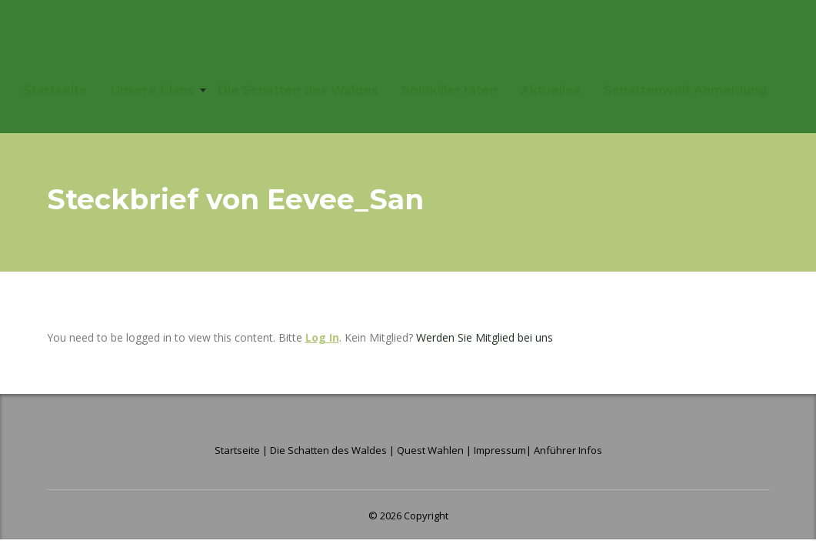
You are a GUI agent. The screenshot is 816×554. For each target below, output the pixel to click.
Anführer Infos (568, 450)
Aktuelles (551, 90)
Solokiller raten (449, 90)
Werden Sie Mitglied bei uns (484, 337)
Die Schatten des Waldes (298, 90)
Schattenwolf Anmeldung (685, 90)
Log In (322, 337)
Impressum (500, 450)
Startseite (55, 90)
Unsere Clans (153, 90)
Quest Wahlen (430, 450)
